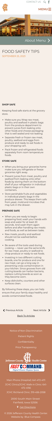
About (30, 40)
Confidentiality (26, 342)
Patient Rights (26, 336)
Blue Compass (32, 417)
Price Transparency (26, 347)
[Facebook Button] (49, 2)
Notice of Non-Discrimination (26, 330)
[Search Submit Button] (45, 2)
